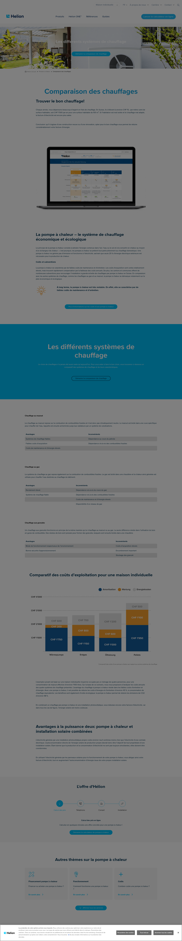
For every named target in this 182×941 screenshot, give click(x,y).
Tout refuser (144, 935)
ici (68, 937)
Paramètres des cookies (125, 935)
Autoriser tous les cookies (163, 935)
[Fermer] (178, 934)
